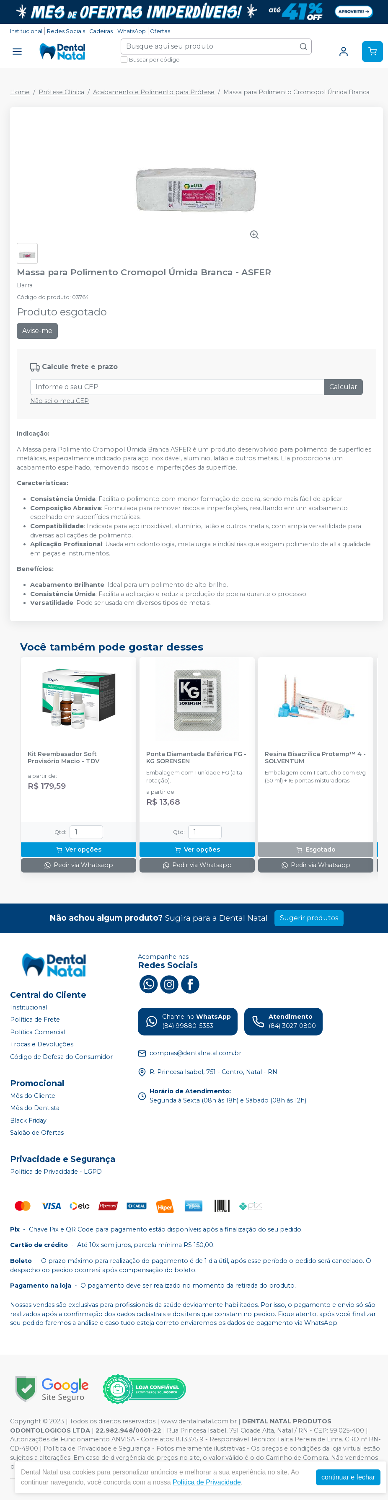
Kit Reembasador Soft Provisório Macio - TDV (63, 758)
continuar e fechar (348, 1477)
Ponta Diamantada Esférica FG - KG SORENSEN (196, 758)
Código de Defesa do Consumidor (61, 1057)
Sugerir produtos (309, 918)
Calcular (343, 387)
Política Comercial (37, 1032)
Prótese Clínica (61, 92)
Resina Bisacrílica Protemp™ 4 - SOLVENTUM (315, 758)
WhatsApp (131, 31)
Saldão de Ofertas (37, 1133)
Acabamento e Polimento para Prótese (154, 92)
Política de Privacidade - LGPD (56, 1171)
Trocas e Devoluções (41, 1044)
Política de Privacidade (207, 1482)
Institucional (26, 31)
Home (20, 92)
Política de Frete (35, 1019)
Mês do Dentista (34, 1108)
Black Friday (28, 1120)
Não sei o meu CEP (59, 401)
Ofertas (160, 31)
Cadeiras (101, 31)
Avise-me (37, 331)
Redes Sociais (66, 31)
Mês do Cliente (32, 1096)
